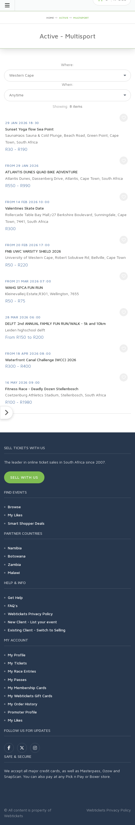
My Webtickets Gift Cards (30, 695)
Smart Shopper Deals (26, 523)
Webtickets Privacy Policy (30, 613)
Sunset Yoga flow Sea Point (29, 129)
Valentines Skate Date (24, 208)
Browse (14, 506)
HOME (50, 17)
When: (67, 84)
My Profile (16, 655)
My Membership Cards (27, 687)
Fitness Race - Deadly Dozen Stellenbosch (41, 388)
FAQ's (13, 605)
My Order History (22, 704)
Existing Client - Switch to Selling (36, 630)
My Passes (17, 679)
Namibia (15, 548)
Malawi (14, 572)
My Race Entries (22, 671)
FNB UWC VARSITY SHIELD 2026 (33, 251)
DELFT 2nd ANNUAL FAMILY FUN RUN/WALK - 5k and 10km (55, 323)
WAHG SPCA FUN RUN (24, 287)
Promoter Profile (22, 712)
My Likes (15, 515)
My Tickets (17, 663)
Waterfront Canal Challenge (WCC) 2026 (40, 359)
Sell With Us (24, 477)
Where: (67, 64)
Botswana (16, 556)
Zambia (14, 564)
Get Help (15, 597)
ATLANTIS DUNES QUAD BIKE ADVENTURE (41, 171)
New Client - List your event (32, 621)
